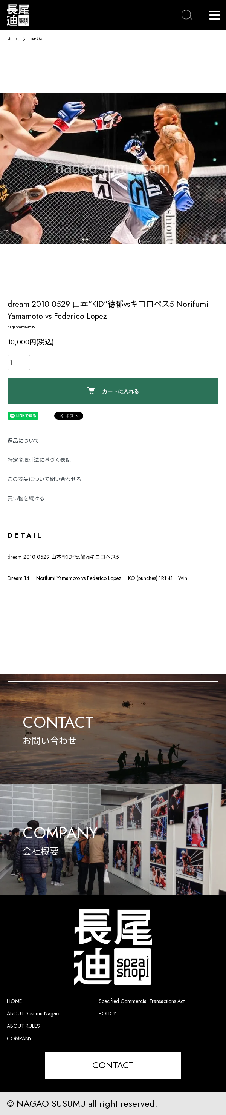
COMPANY (19, 1038)
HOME (14, 1001)
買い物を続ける (26, 498)
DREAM (35, 39)
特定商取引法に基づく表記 (39, 460)
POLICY (107, 1013)
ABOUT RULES (23, 1026)
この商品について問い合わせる (44, 479)
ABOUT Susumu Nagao (33, 1013)
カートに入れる (113, 390)
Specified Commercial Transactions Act (142, 1001)
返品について (23, 440)
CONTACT (113, 1065)
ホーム (13, 39)
